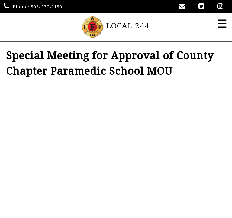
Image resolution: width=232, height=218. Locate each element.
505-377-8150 (46, 7)
